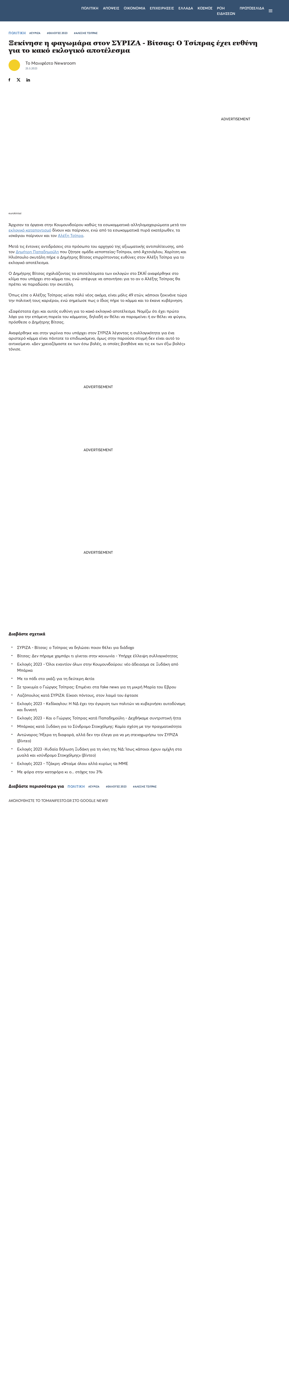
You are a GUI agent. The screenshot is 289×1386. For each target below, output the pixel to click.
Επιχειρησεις (162, 8)
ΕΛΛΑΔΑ (166, 954)
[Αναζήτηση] (278, 11)
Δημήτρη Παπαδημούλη (37, 251)
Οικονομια (134, 8)
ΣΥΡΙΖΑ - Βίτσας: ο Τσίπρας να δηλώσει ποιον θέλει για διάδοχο (75, 647)
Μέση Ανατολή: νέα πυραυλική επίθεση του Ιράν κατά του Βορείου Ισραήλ (232, 356)
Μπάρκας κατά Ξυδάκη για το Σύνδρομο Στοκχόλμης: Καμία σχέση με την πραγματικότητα (99, 726)
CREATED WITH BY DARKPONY (249, 1369)
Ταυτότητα (145, 1326)
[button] (38, 1374)
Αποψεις (111, 8)
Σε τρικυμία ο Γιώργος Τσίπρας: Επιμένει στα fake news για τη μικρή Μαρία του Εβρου (96, 686)
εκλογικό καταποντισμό (30, 230)
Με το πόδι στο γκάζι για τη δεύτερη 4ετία (55, 678)
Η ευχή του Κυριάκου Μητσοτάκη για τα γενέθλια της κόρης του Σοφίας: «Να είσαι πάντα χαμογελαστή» (235, 415)
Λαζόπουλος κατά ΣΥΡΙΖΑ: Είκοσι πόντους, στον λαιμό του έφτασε (77, 695)
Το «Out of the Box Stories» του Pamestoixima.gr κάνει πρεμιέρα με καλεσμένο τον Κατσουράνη (177, 945)
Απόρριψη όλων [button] (53, 1365)
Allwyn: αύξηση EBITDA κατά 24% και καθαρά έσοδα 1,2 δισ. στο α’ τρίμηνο (246, 943)
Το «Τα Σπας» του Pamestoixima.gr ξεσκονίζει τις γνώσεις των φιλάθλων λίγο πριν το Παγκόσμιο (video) (33, 923)
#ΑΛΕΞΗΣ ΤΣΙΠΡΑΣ (86, 33)
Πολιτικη (89, 8)
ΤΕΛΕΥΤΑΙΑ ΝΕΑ (220, 338)
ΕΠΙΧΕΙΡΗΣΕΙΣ (239, 954)
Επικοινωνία (172, 1326)
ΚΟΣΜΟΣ (221, 367)
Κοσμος (205, 8)
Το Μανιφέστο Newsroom (50, 63)
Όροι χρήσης (117, 1326)
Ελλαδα (185, 8)
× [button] (67, 1272)
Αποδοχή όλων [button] (23, 1365)
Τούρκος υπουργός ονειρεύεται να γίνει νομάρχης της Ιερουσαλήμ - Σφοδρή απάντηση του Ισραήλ (234, 384)
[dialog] (38, 1324)
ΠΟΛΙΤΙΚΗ (17, 33)
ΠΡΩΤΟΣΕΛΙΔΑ (252, 8)
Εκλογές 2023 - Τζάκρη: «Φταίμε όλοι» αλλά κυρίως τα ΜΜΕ (72, 763)
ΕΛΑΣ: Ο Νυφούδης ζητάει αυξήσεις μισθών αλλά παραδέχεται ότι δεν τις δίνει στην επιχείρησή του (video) (231, 446)
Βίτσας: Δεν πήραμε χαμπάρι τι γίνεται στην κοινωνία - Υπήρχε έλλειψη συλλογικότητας (97, 655)
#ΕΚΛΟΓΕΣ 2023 (57, 33)
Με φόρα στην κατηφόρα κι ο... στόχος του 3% (59, 771)
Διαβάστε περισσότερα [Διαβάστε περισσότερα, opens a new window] (44, 1311)
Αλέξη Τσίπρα (70, 235)
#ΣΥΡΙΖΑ (34, 33)
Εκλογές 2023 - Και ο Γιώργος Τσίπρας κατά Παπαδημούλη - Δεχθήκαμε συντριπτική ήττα (99, 717)
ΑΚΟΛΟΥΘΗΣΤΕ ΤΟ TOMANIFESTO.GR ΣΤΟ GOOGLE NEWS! (62, 800)
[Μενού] (270, 10)
